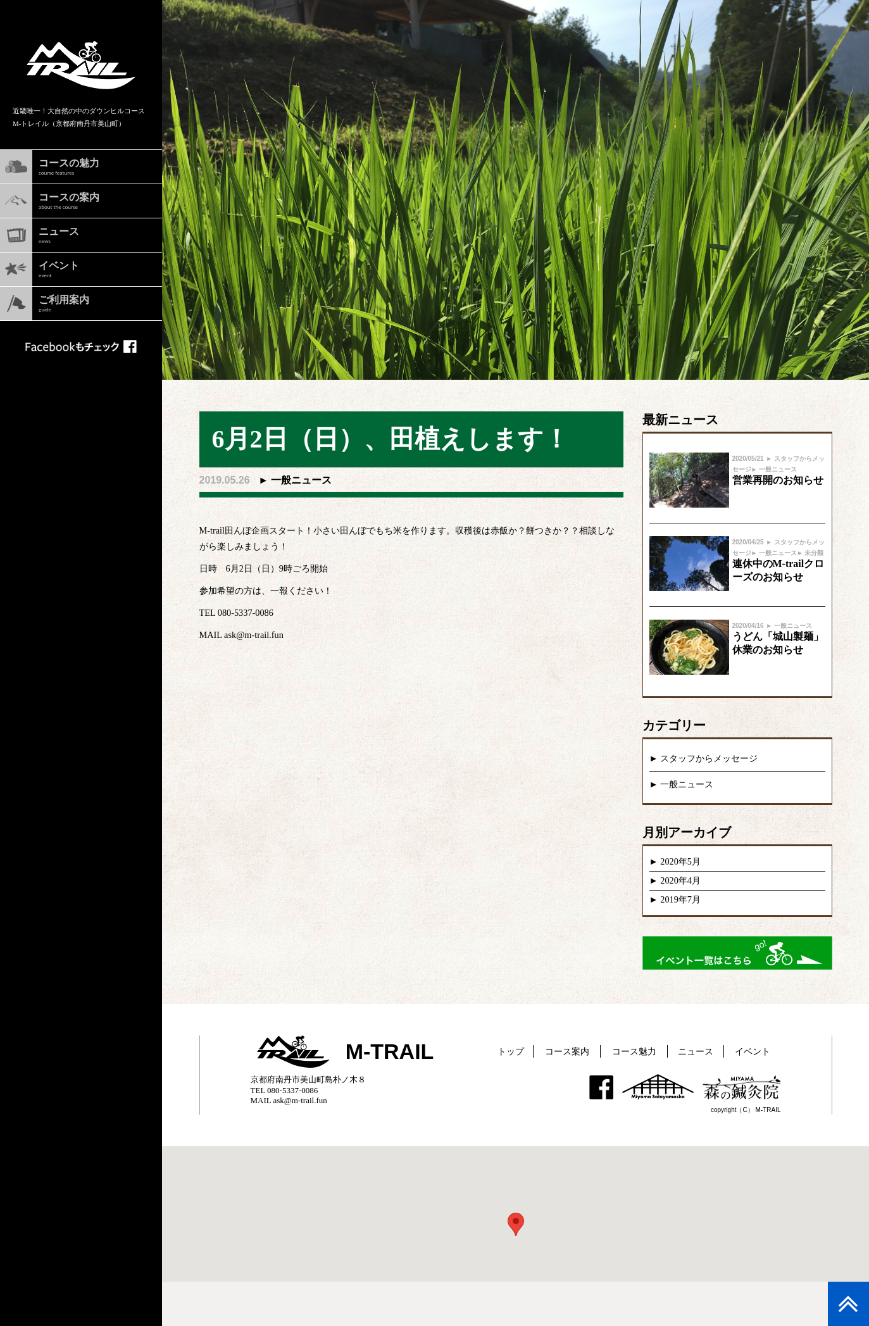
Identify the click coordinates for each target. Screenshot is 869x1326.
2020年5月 (680, 861)
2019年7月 (680, 899)
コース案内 (567, 1051)
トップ (510, 1051)
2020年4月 (680, 880)
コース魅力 (634, 1051)
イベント (752, 1051)
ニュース (695, 1051)
